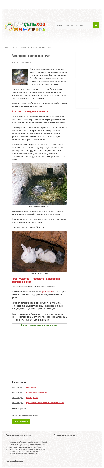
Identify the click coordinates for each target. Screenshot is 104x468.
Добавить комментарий (21, 421)
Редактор (15, 62)
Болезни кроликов (32, 397)
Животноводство (26, 62)
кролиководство (47, 291)
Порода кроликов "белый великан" (37, 392)
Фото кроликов (31, 387)
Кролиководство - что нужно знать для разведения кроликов (45, 403)
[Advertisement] (91, 66)
